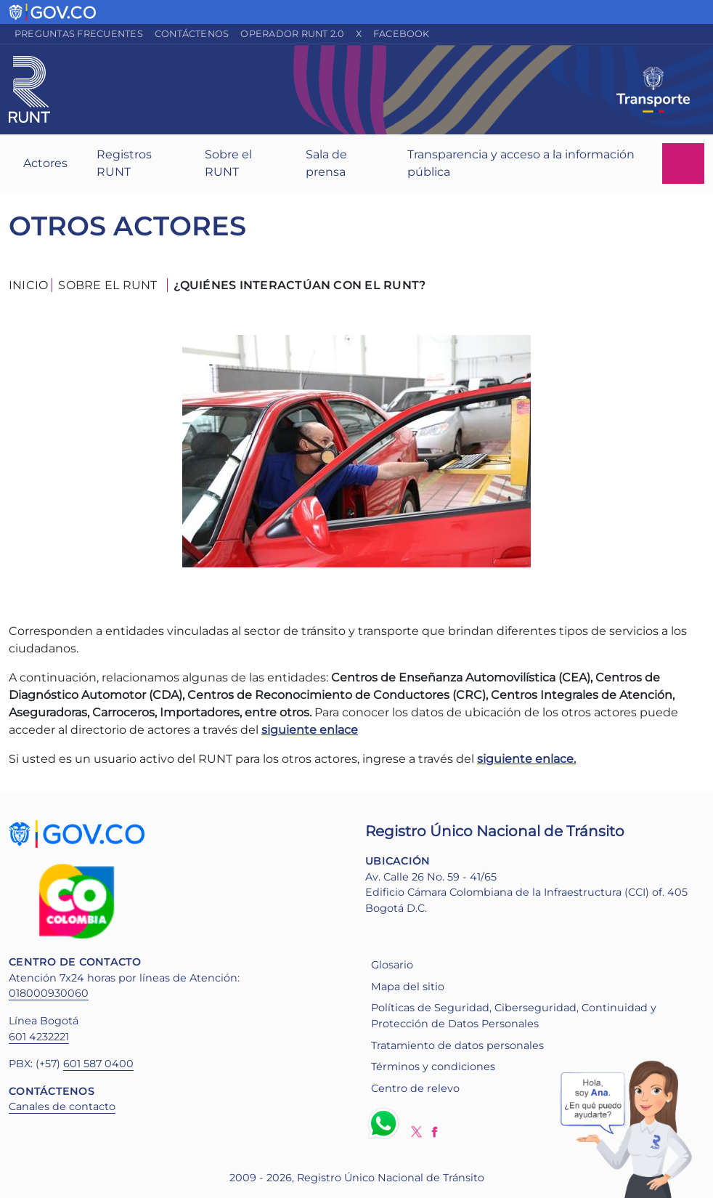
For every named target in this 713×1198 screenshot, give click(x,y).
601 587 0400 (98, 1063)
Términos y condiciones (433, 1066)
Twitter (416, 1131)
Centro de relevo (415, 1088)
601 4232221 (39, 1036)
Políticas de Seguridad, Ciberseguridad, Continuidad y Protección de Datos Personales (513, 1015)
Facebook (401, 33)
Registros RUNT (124, 163)
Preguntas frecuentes (79, 33)
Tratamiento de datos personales (457, 1045)
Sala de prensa (326, 163)
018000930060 (49, 993)
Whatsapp (386, 1123)
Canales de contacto (62, 1106)
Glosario (392, 964)
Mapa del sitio (407, 986)
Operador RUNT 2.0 (291, 33)
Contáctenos (192, 33)
